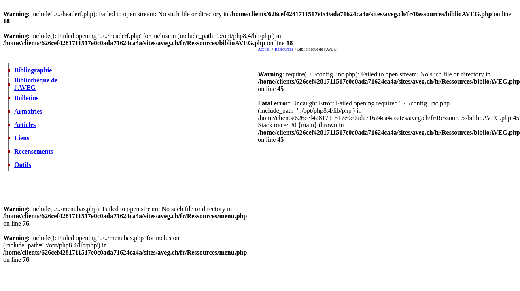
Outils (22, 164)
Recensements (33, 151)
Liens (21, 138)
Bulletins (26, 98)
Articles (25, 124)
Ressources (284, 49)
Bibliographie (33, 70)
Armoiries (28, 111)
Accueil (264, 49)
